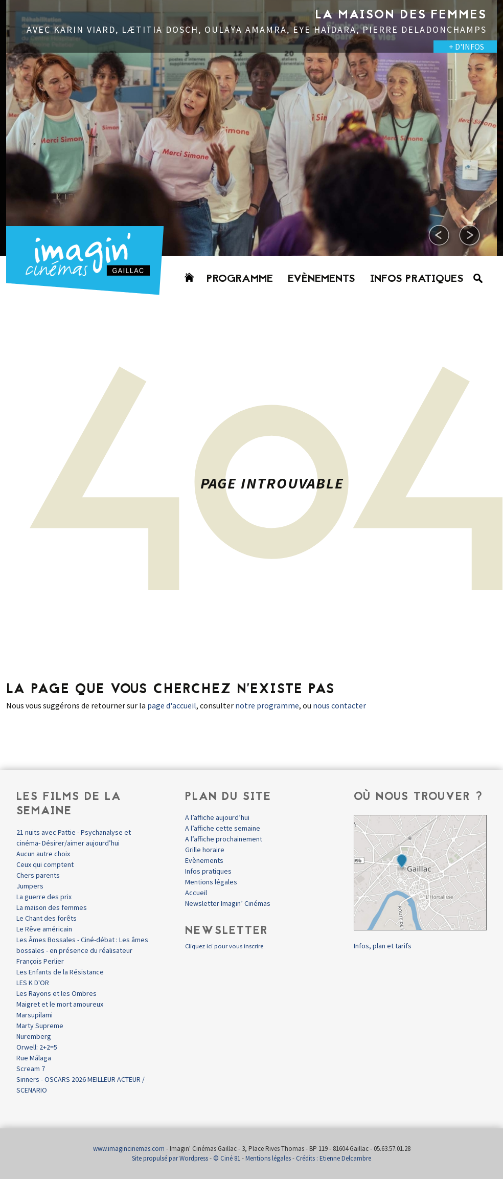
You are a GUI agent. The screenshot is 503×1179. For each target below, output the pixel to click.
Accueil (196, 892)
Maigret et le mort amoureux (59, 1004)
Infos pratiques (417, 279)
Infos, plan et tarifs (382, 945)
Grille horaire (204, 849)
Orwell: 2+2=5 (36, 1047)
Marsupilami (34, 1014)
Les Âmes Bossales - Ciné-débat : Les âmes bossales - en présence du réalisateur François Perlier (82, 950)
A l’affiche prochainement (223, 838)
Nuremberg (33, 1036)
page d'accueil (171, 705)
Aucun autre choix (43, 853)
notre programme (267, 705)
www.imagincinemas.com (129, 1148)
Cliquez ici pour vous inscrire (224, 946)
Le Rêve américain (44, 928)
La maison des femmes (51, 907)
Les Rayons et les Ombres (56, 993)
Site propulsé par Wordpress (170, 1158)
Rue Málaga (33, 1057)
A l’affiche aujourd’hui (217, 817)
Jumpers (29, 886)
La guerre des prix (44, 896)
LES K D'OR (32, 982)
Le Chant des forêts (46, 918)
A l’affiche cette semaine (222, 828)
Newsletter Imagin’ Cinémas (227, 903)
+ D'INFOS (466, 46)
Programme (240, 279)
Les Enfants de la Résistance (60, 971)
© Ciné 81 (226, 1158)
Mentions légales (211, 881)
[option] (251, 128)
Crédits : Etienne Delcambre (333, 1158)
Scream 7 (30, 1068)
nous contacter (339, 705)
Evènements (321, 279)
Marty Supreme (39, 1025)
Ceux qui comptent (45, 864)
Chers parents (38, 875)
